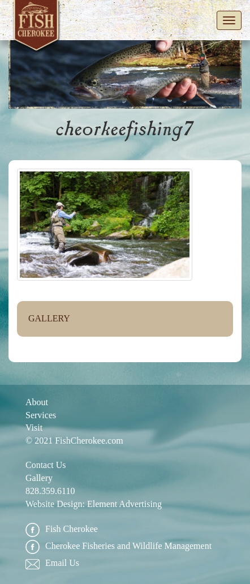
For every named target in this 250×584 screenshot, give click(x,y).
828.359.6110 (50, 491)
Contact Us (45, 465)
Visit (33, 427)
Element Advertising (124, 504)
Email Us (52, 563)
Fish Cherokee (36, 27)
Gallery (49, 318)
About (36, 402)
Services (40, 415)
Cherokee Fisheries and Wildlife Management (118, 546)
